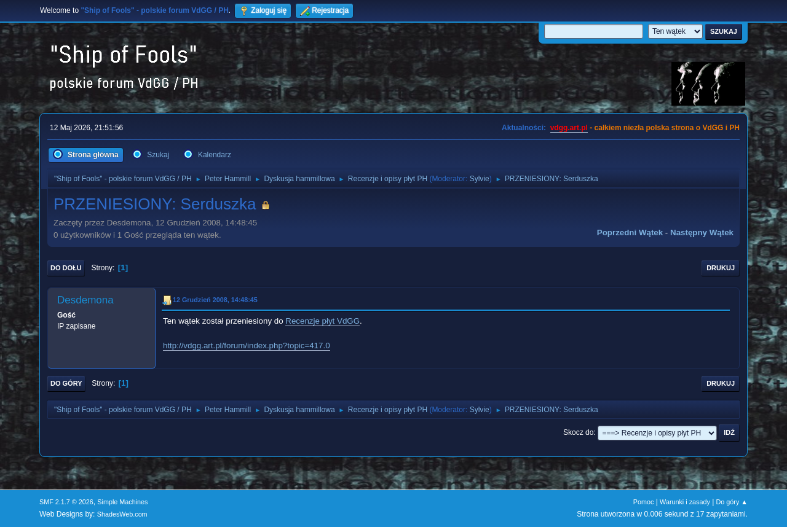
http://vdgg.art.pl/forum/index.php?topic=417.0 (246, 345)
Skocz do (578, 432)
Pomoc (643, 502)
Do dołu (66, 267)
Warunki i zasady (685, 502)
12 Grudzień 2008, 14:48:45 (215, 299)
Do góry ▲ (732, 502)
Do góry (66, 383)
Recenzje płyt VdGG (322, 321)
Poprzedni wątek (630, 232)
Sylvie (479, 178)
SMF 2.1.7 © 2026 (66, 502)
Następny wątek (702, 232)
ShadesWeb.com (122, 514)
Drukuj (720, 267)
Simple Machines (122, 502)
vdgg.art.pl (569, 127)
